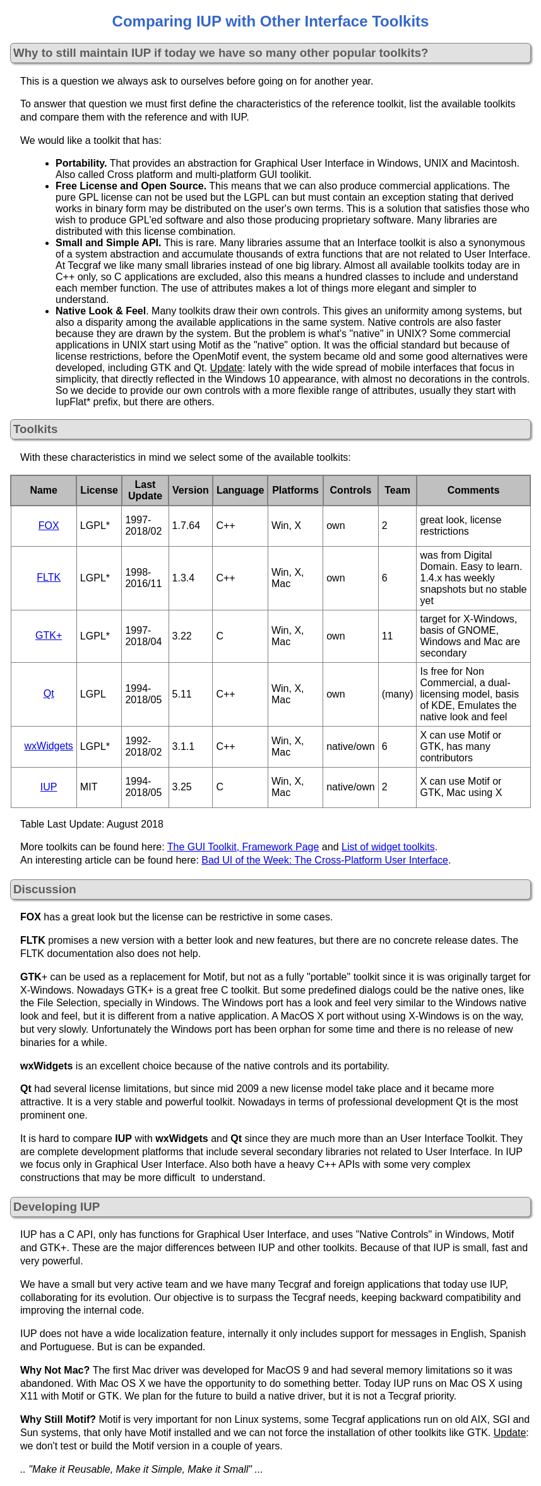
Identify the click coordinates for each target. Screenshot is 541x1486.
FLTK (49, 577)
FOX (49, 525)
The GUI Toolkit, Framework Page (243, 846)
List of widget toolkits (388, 846)
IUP (48, 787)
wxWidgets (49, 745)
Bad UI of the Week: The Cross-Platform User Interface (324, 860)
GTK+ (48, 635)
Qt (49, 693)
